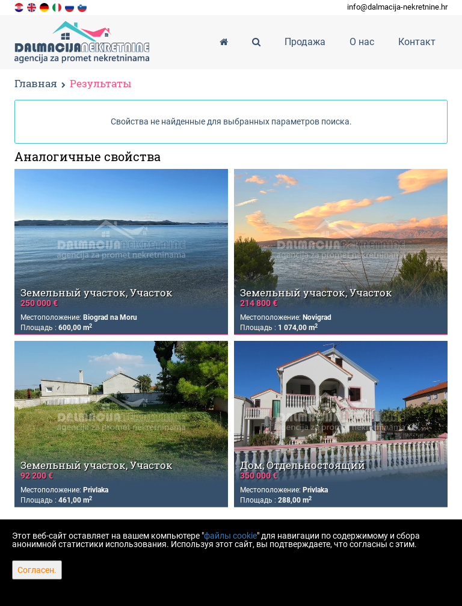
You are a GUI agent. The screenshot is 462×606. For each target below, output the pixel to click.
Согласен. (37, 570)
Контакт (417, 41)
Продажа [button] (305, 41)
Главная (35, 83)
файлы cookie (230, 535)
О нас (362, 41)
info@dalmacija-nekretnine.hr (397, 6)
